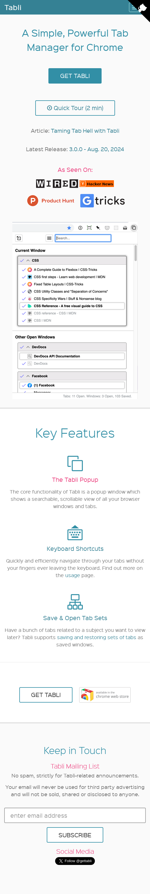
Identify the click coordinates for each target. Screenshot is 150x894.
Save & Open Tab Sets (75, 618)
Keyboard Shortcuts (75, 548)
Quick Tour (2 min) (75, 108)
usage (72, 575)
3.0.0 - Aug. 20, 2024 (96, 149)
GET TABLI (75, 75)
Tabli (13, 7)
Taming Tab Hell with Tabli (85, 130)
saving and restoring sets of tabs (96, 637)
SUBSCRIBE (75, 835)
